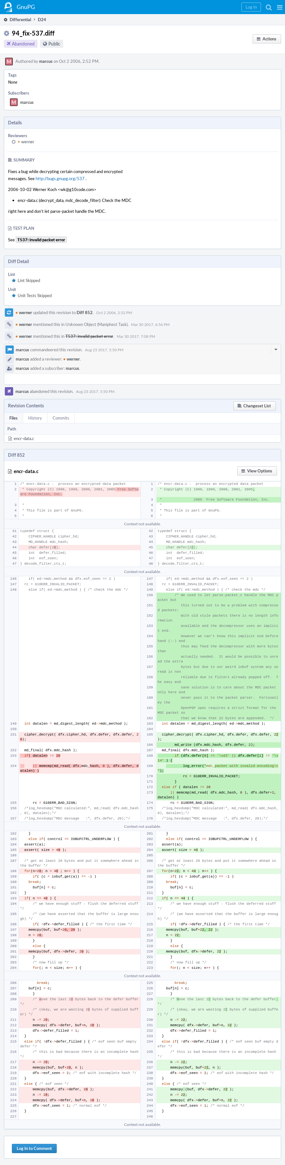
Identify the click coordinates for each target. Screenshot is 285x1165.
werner (26, 142)
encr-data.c (24, 438)
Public (54, 44)
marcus (46, 61)
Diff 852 (85, 312)
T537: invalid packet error (89, 336)
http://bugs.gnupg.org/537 (60, 178)
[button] (279, 7)
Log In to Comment (34, 1148)
